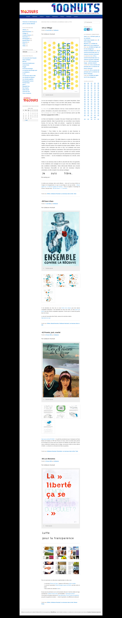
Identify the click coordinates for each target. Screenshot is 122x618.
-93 (88, 85)
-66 (95, 94)
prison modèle (72, 583)
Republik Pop (26, 86)
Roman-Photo (26, 40)
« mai (26, 120)
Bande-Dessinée (55, 323)
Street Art (25, 42)
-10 (98, 113)
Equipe (48, 16)
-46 (95, 101)
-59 (84, 97)
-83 (88, 88)
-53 (88, 99)
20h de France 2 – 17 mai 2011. (60, 188)
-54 (84, 99)
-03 (88, 119)
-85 (98, 87)
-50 (98, 99)
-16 (95, 112)
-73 (88, 92)
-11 (95, 113)
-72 (91, 92)
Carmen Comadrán (89, 50)
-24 (84, 110)
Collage (24, 33)
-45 (98, 101)
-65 (98, 94)
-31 (95, 106)
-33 (88, 106)
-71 (95, 92)
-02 (91, 119)
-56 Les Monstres (48, 459)
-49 (84, 101)
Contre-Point (26, 65)
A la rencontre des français (29, 58)
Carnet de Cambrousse (28, 63)
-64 (84, 95)
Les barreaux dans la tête (67, 193)
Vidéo (24, 45)
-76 (95, 90)
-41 (95, 103)
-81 (95, 88)
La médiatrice (26, 72)
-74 (84, 92)
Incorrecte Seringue (28, 68)
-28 (88, 108)
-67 (91, 94)
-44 (84, 103)
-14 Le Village (46, 28)
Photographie (26, 38)
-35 (98, 104)
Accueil (28, 16)
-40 (98, 103)
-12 (91, 113)
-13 (88, 113)
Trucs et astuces (27, 93)
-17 (91, 112)
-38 (88, 104)
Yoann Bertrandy (61, 595)
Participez (68, 16)
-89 (84, 87)
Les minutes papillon (28, 79)
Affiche (48, 193)
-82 (91, 88)
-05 (98, 115)
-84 (84, 88)
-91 (95, 85)
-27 (91, 108)
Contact (76, 16)
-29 (84, 108)
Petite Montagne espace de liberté (63, 585)
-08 (88, 115)
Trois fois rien (26, 91)
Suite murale (26, 89)
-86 (95, 87)
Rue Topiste (26, 88)
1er (91, 117)
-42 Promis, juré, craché (50, 332)
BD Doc (24, 61)
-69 (84, 94)
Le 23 (24, 73)
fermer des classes (66, 308)
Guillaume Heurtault (56, 193)
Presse (62, 16)
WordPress (53, 612)
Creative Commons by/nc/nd (94, 612)
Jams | (85, 36)
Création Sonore (27, 35)
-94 (84, 85)
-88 (88, 87)
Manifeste (34, 16)
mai (95, 117)
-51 (95, 99)
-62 (91, 95)
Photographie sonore (28, 81)
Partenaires (55, 16)
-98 (88, 83)
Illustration (59, 451)
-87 (91, 87)
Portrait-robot (26, 82)
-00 (98, 119)
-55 (98, 97)
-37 (91, 104)
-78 (88, 90)
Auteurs (42, 16)
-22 (91, 110)
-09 (84, 115)
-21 (95, 110)
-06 (95, 115)
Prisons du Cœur (54, 583)
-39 (84, 104)
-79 (84, 90)
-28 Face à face (47, 201)
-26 (95, 108)
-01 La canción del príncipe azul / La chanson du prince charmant (92, 52)
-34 (84, 106)
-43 (88, 103)
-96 (95, 83)
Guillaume (56, 30)
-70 (98, 92)
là (57, 588)
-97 (91, 83)
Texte (75, 193)
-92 (91, 85)
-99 (84, 83)
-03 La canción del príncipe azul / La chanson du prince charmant (91, 57)
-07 (91, 115)
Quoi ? (24, 84)
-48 (88, 101)
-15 (98, 112)
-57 (91, 97)
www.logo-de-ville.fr (70, 593)
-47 (91, 101)
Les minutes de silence (28, 77)
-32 (91, 106)
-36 (95, 104)
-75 (98, 90)
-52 (91, 99)
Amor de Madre (27, 59)
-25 (98, 108)
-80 (98, 88)
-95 (98, 83)
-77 (91, 90)
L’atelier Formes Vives (53, 593)
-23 (88, 110)
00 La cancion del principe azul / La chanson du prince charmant (91, 71)
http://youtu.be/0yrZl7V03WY (48, 439)
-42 (91, 103)
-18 (88, 112)
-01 (95, 119)
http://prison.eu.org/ (45, 318)
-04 (84, 119)
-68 (88, 94)
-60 (98, 95)
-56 (95, 97)
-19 (84, 112)
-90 (98, 85)
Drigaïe (24, 66)
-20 (98, 110)
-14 (84, 113)
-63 (88, 95)
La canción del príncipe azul (30, 70)
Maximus (86, 43)
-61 (95, 95)
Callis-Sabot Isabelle (89, 40)
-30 (98, 106)
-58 (88, 97)
